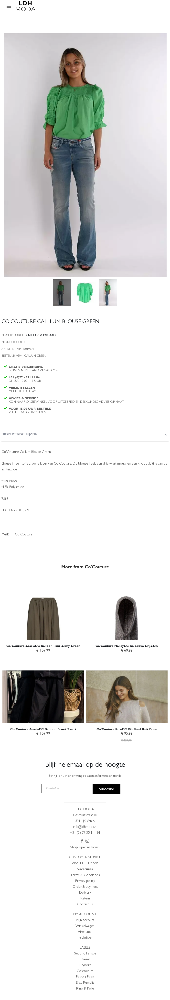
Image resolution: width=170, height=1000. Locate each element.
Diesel (85, 959)
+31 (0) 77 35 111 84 (85, 833)
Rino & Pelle (85, 989)
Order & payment (85, 887)
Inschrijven (85, 938)
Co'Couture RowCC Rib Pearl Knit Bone (126, 729)
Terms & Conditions (85, 875)
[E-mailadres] (59, 788)
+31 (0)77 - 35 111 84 (24, 377)
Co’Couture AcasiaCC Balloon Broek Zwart (43, 729)
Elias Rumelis (85, 983)
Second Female (85, 953)
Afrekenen (85, 932)
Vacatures (85, 869)
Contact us (85, 904)
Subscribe (106, 789)
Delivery (85, 893)
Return (85, 898)
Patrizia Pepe (85, 977)
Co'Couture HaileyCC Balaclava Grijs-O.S (127, 646)
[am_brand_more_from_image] (43, 608)
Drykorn (85, 965)
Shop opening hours (85, 847)
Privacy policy (85, 881)
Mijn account (85, 920)
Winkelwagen (85, 926)
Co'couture (85, 971)
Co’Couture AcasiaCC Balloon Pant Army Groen (43, 646)
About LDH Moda (85, 863)
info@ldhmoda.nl (85, 827)
